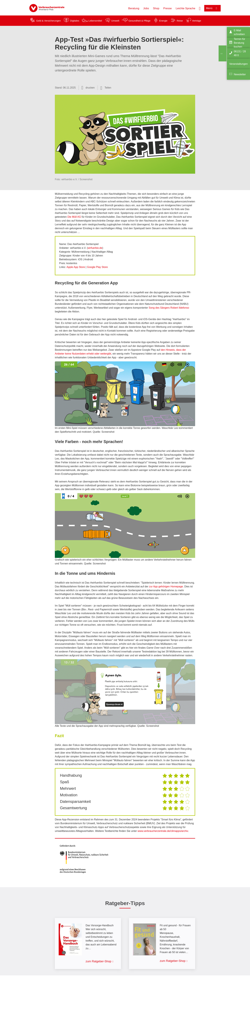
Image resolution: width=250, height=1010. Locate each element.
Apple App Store (75, 267)
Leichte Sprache (185, 8)
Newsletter (240, 74)
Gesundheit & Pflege (140, 20)
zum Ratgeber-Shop (98, 961)
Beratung (133, 8)
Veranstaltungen (238, 64)
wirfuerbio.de (95, 248)
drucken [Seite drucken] (90, 87)
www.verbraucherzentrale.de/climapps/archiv (163, 831)
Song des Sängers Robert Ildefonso (169, 307)
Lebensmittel (95, 20)
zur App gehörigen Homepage (166, 586)
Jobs (146, 8)
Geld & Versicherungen (48, 20)
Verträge (196, 20)
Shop (156, 8)
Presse (167, 8)
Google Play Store (97, 267)
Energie (163, 20)
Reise (180, 20)
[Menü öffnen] (212, 8)
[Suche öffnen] (200, 8)
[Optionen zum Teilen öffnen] (106, 87)
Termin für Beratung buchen (239, 43)
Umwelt (115, 20)
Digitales (74, 20)
